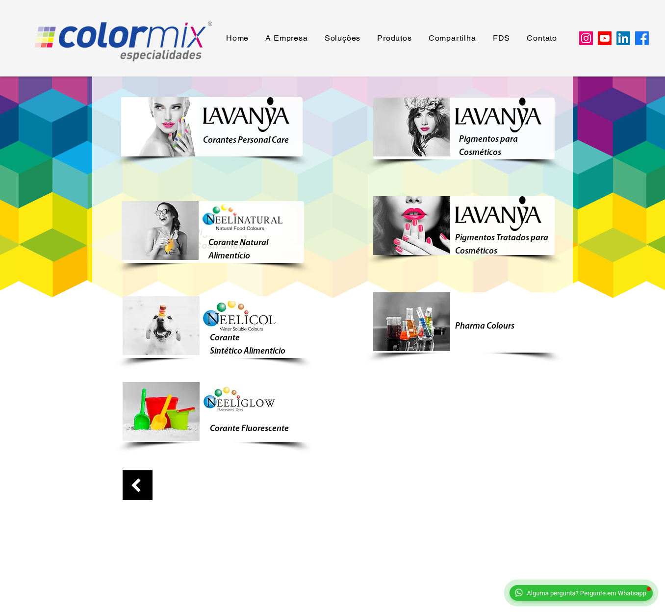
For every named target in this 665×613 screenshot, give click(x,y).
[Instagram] (586, 38)
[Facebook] (642, 38)
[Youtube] (605, 38)
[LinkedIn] (623, 38)
